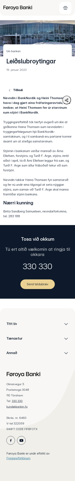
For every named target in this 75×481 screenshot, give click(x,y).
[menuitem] (28, 8)
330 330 (37, 266)
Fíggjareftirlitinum (18, 458)
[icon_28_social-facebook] (10, 440)
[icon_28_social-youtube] (21, 440)
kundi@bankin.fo (17, 406)
